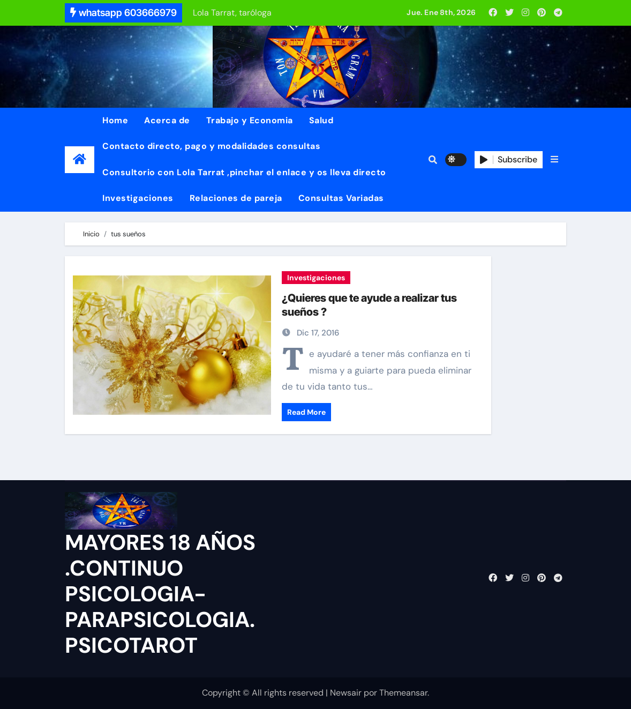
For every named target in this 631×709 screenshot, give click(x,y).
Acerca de (167, 120)
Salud (321, 120)
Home (115, 120)
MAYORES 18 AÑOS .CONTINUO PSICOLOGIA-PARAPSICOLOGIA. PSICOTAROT (160, 593)
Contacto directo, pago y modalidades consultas (211, 146)
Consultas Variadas (341, 198)
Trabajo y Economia (249, 120)
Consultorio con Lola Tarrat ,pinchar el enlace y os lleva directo (244, 172)
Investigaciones (138, 198)
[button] (554, 159)
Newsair (346, 692)
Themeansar (403, 692)
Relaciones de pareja (236, 198)
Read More (306, 412)
